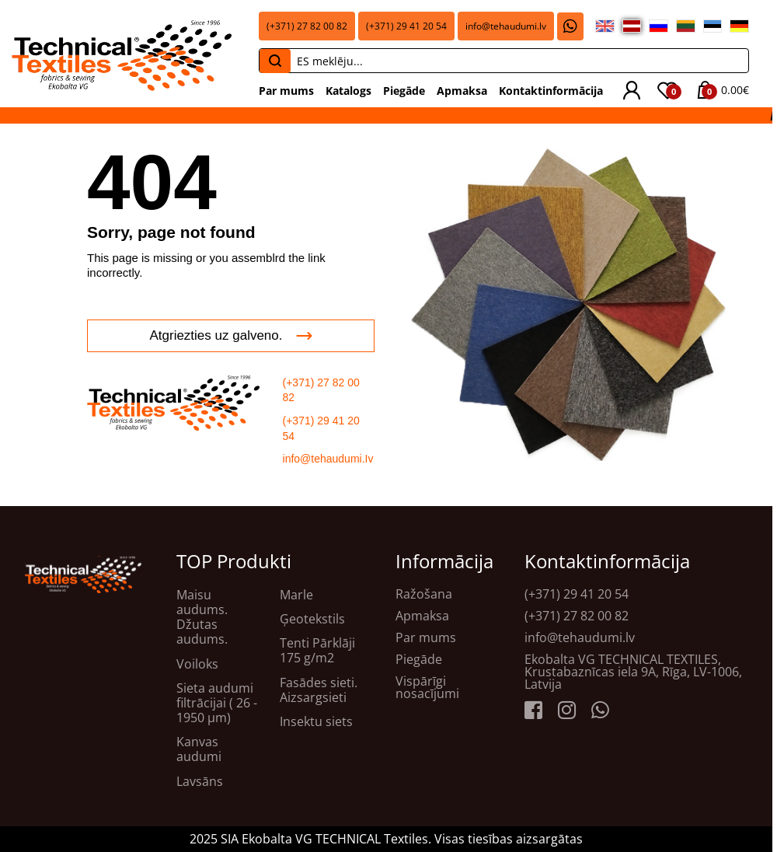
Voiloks (197, 664)
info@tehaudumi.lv (505, 26)
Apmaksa (462, 90)
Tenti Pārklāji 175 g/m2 (317, 650)
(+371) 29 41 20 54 (406, 26)
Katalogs (348, 90)
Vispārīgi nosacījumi (427, 687)
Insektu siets (316, 721)
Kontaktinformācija (551, 90)
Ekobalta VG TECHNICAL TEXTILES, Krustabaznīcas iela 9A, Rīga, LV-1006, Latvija (633, 671)
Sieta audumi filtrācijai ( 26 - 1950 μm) (216, 703)
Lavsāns (199, 781)
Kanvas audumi (198, 749)
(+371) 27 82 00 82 (307, 26)
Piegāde (404, 90)
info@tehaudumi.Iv (328, 458)
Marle (296, 595)
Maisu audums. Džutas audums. (202, 618)
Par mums (286, 90)
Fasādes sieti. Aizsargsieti (318, 690)
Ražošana (423, 594)
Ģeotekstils (312, 619)
